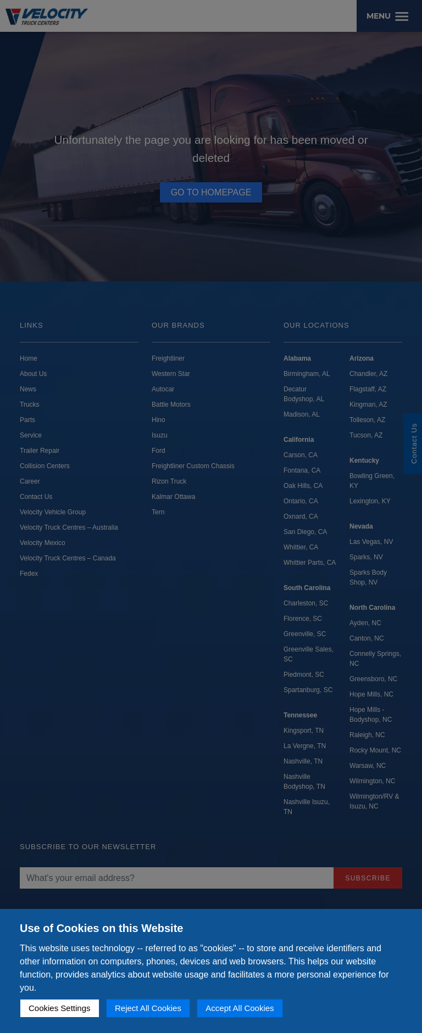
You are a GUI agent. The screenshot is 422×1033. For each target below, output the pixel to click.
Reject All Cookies (148, 1008)
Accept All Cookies (240, 1008)
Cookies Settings (60, 1008)
